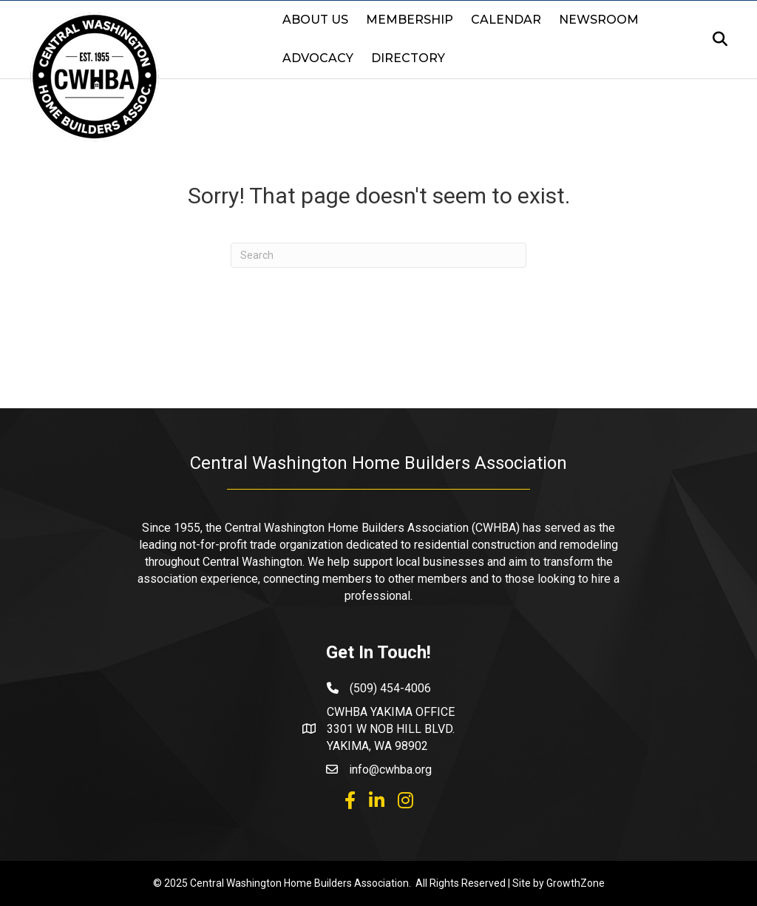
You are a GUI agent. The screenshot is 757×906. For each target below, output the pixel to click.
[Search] (715, 39)
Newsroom (599, 20)
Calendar (506, 20)
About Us (315, 20)
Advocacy (317, 58)
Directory (408, 58)
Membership (409, 20)
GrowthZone (575, 883)
